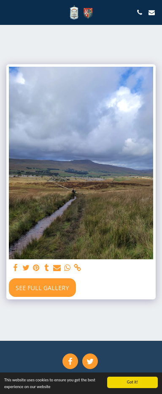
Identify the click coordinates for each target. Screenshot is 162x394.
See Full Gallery (42, 288)
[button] (9, 12)
